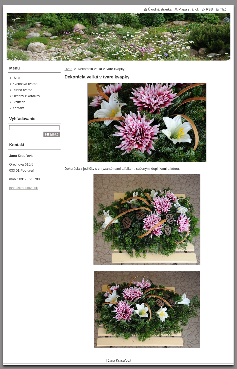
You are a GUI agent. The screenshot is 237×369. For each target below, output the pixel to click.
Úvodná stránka (160, 9)
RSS (209, 9)
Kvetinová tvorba (24, 84)
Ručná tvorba (22, 90)
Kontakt (18, 108)
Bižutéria (19, 102)
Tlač (223, 9)
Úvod (68, 69)
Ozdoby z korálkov (26, 96)
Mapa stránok (189, 9)
